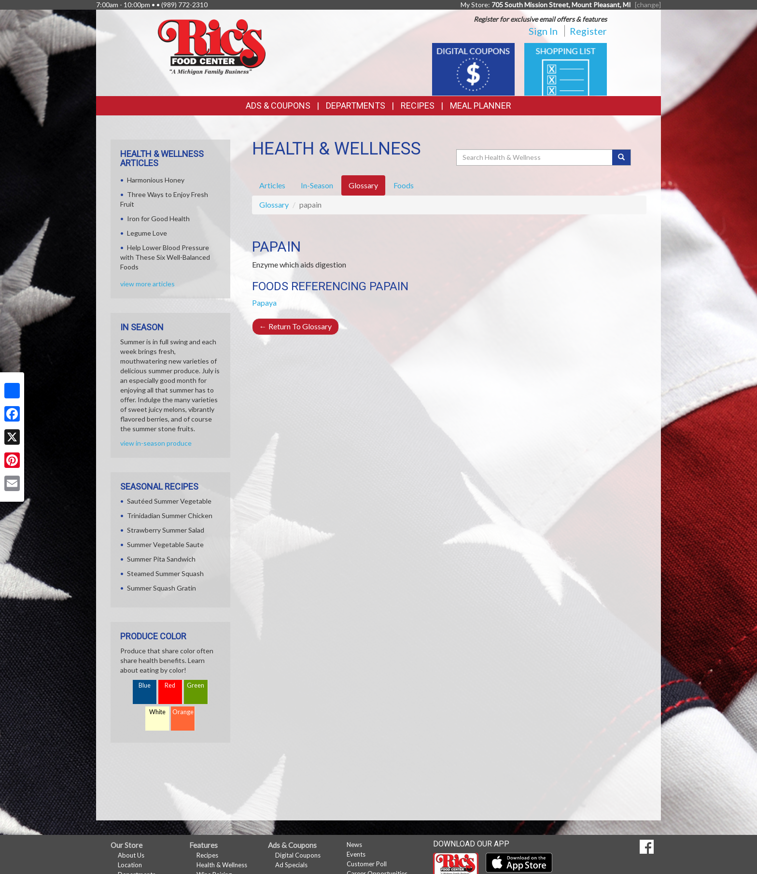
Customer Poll (367, 864)
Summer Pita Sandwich (161, 559)
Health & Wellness (221, 865)
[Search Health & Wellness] (535, 157)
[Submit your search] (621, 157)
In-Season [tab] (317, 185)
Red (170, 685)
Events (356, 854)
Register (588, 31)
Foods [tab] (403, 185)
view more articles (147, 284)
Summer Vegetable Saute (165, 544)
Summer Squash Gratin (161, 588)
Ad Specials (291, 865)
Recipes (418, 105)
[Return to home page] (212, 46)
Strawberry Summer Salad (165, 530)
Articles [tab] (272, 185)
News (354, 844)
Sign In (543, 31)
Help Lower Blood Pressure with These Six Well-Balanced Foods (165, 257)
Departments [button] (355, 105)
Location (130, 865)
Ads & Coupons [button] (278, 105)
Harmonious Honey (155, 180)
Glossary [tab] (363, 185)
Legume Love (147, 233)
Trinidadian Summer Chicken (169, 515)
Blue (145, 685)
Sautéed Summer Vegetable (169, 501)
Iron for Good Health (158, 218)
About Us (131, 855)
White (157, 712)
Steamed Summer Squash (165, 573)
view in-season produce (156, 443)
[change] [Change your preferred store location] (648, 4)
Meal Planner (480, 105)
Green (195, 685)
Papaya (264, 302)
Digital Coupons (298, 855)
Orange (183, 712)
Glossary (274, 204)
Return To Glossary (295, 326)
